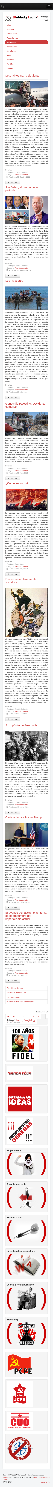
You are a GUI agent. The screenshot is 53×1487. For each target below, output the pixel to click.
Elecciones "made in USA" (17, 993)
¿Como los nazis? (16, 483)
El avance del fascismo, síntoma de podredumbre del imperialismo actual (25, 916)
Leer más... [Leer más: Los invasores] (12, 397)
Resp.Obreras (12, 38)
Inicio (9, 25)
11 (23, 1021)
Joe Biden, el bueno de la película (21, 189)
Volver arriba (45, 1482)
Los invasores (14, 280)
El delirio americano (14, 997)
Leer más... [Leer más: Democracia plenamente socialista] (12, 719)
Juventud (10, 60)
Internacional (12, 47)
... (28, 1017)
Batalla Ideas (12, 34)
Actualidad (11, 42)
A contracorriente (21, 175)
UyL (3, 6)
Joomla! (6, 1477)
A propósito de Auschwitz (21, 725)
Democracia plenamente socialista (20, 581)
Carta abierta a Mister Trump (23, 817)
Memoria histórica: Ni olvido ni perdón (21, 1002)
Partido (10, 64)
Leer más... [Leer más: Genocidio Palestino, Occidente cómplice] (12, 478)
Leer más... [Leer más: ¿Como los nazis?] (12, 574)
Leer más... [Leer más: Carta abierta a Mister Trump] (12, 908)
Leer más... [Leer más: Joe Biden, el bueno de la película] (12, 276)
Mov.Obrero (11, 51)
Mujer (9, 55)
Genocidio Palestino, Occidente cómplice (25, 405)
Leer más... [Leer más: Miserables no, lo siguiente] (12, 182)
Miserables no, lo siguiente (22, 75)
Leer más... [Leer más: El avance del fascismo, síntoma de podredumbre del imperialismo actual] (12, 981)
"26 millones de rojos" (15, 988)
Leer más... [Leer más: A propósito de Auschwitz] (12, 812)
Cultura (10, 68)
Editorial (10, 29)
